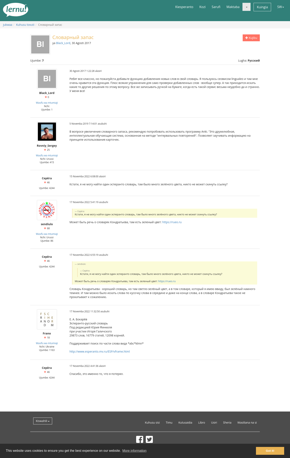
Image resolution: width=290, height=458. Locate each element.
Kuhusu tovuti (25, 25)
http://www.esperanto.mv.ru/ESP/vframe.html (99, 351)
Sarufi (216, 7)
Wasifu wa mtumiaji (47, 102)
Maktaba (232, 7)
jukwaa (7, 25)
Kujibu (251, 38)
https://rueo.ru (172, 222)
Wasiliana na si (247, 422)
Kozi (202, 7)
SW (280, 7)
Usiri (214, 422)
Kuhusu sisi (152, 422)
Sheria (227, 422)
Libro (201, 422)
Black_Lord (63, 43)
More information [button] (134, 450)
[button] (246, 7)
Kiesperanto (184, 7)
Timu (169, 422)
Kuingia (262, 7)
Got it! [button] (270, 450)
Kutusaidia (185, 422)
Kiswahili (43, 421)
